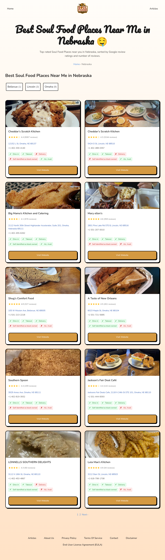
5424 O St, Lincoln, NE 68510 (101, 144)
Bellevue (14, 87)
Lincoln (33, 87)
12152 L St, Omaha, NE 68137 (22, 144)
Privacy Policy (68, 540)
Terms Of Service (93, 540)
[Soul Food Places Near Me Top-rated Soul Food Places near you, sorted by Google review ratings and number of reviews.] (82, 8)
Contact (115, 540)
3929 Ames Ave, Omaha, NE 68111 (24, 394)
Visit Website (43, 171)
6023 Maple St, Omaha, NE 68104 (103, 312)
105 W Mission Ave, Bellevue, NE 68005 (26, 312)
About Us (47, 540)
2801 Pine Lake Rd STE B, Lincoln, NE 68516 (108, 226)
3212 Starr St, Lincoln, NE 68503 (103, 476)
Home (10, 8)
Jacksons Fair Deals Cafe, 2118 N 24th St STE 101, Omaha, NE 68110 (119, 394)
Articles (153, 8)
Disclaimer (133, 540)
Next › (85, 516)
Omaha (51, 87)
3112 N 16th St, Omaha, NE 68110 (24, 476)
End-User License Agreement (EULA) (82, 547)
